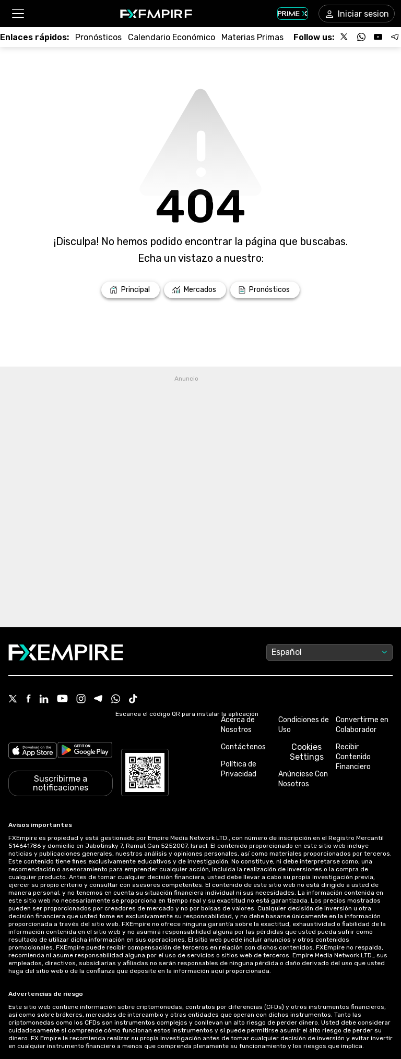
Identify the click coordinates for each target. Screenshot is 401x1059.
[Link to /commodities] (252, 37)
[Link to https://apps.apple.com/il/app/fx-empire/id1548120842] (32, 751)
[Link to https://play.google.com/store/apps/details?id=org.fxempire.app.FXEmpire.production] (85, 751)
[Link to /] (130, 290)
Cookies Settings (307, 752)
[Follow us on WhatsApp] (361, 37)
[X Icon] (13, 700)
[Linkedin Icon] (44, 699)
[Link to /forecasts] (98, 37)
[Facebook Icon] (28, 699)
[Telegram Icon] (98, 699)
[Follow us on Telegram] (394, 37)
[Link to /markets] (195, 290)
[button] (17, 14)
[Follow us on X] (344, 37)
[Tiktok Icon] (133, 699)
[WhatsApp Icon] (116, 699)
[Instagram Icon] (81, 699)
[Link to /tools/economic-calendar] (171, 37)
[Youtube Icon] (62, 699)
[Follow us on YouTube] (378, 37)
